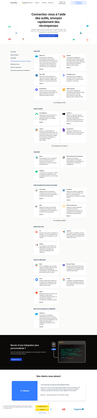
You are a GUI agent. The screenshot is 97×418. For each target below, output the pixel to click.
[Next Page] (60, 102)
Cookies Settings (42, 412)
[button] (14, 3)
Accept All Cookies (42, 406)
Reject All (42, 409)
